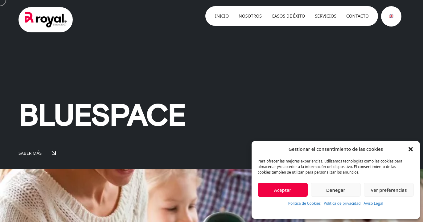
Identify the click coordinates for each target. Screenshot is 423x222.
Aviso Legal (373, 203)
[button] (411, 149)
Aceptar (282, 190)
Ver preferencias (389, 190)
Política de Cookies (304, 203)
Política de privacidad (342, 203)
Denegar (335, 190)
